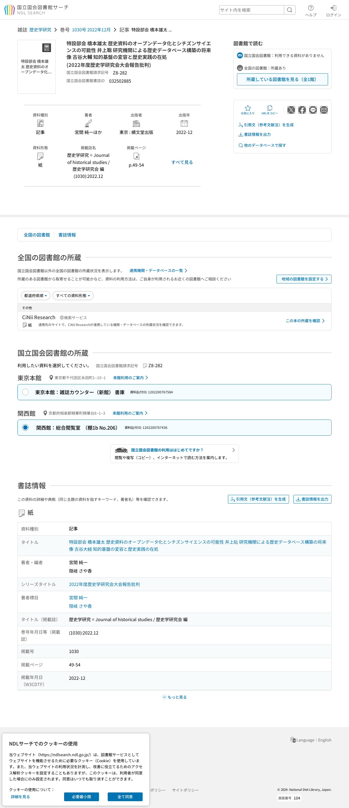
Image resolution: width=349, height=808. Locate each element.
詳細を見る (20, 796)
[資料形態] (73, 295)
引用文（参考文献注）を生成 (266, 125)
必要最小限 (81, 796)
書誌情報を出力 (254, 134)
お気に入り (248, 110)
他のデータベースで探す (262, 145)
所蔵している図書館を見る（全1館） (282, 79)
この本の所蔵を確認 (306, 321)
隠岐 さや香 (80, 606)
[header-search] (257, 9)
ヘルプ (311, 10)
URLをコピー (269, 110)
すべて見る (182, 162)
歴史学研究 (40, 29)
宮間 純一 (78, 597)
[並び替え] (35, 295)
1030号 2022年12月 (91, 29)
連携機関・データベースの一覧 (159, 270)
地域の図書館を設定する (306, 279)
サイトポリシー (185, 790)
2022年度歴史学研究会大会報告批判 (104, 584)
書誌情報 (67, 234)
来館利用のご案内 (131, 377)
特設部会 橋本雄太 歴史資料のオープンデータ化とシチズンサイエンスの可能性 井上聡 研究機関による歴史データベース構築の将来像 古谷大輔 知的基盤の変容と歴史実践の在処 (197, 545)
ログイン (333, 10)
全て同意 (125, 796)
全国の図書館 (37, 234)
